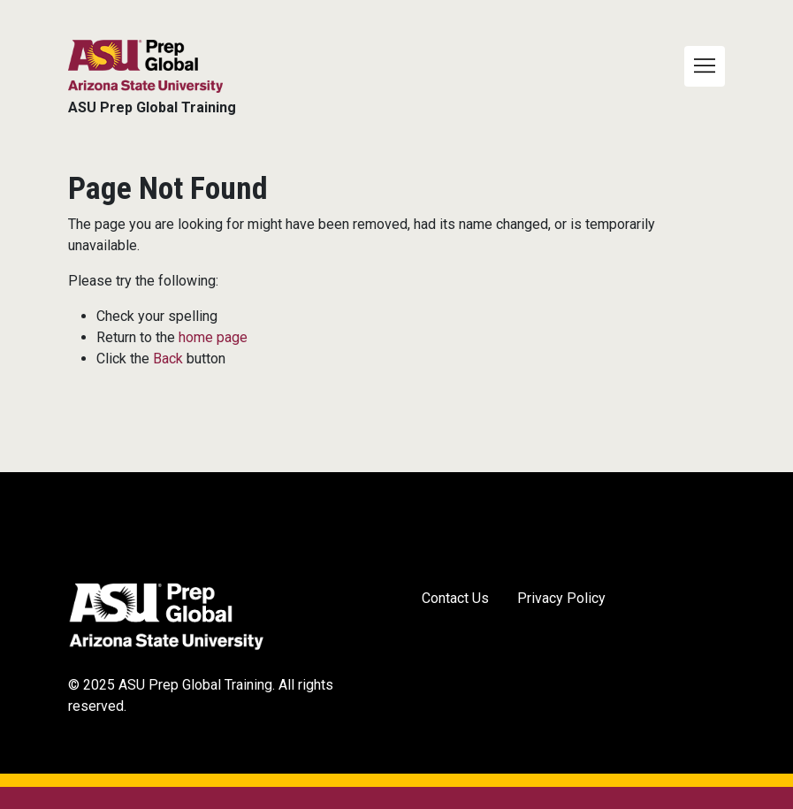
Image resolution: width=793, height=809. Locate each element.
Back (168, 358)
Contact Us (455, 598)
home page (213, 337)
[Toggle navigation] (704, 66)
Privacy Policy (561, 598)
